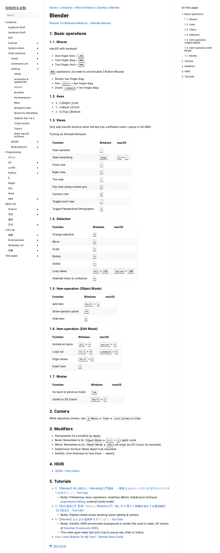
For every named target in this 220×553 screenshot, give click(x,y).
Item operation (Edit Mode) (198, 49)
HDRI (187, 71)
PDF (10, 37)
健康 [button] (10, 235)
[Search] (22, 15)
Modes (193, 55)
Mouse (193, 19)
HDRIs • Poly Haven (67, 471)
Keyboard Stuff (16, 27)
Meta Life (11, 204)
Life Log (10, 229)
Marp (17, 102)
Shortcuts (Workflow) (26, 113)
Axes (192, 24)
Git (10, 162)
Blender (18, 87)
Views (192, 29)
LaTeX (11, 167)
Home (53, 7)
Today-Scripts (21, 123)
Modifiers (190, 66)
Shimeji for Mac (22, 108)
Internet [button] (12, 43)
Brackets (19, 92)
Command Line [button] (19, 63)
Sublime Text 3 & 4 (24, 118)
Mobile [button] (15, 141)
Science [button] (12, 209)
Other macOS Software (21, 135)
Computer (11, 22)
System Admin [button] (16, 48)
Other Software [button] (16, 53)
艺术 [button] (10, 224)
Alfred (17, 74)
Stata (11, 193)
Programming (13, 152)
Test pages (12, 255)
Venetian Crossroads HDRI (80, 528)
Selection (194, 34)
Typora (18, 128)
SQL (10, 188)
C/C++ (11, 157)
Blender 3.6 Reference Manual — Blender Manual (80, 23)
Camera (189, 61)
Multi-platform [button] (19, 147)
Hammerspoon (22, 97)
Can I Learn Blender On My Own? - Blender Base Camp (89, 537)
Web (10, 198)
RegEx (11, 183)
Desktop (15, 68)
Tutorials (189, 76)
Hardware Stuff (17, 32)
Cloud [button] (14, 58)
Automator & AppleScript (21, 80)
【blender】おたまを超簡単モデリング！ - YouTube (90, 519)
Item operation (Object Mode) (195, 41)
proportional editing (72, 501)
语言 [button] (10, 214)
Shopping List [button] (16, 245)
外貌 (10, 250)
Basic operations (194, 14)
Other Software (84, 7)
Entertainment (16, 240)
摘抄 (10, 219)
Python (12, 172)
